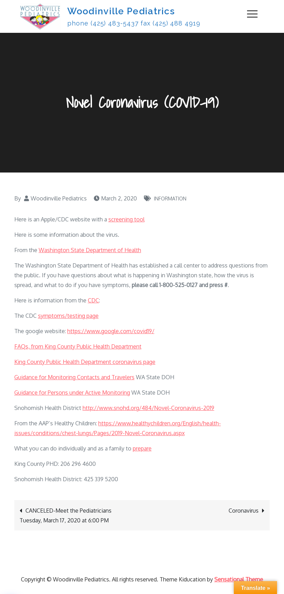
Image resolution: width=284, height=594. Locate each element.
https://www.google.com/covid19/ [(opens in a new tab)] (110, 331)
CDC (93, 300)
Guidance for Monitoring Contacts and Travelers (74, 377)
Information (170, 198)
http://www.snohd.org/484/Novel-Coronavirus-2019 (148, 407)
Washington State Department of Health (90, 250)
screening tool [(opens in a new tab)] (126, 219)
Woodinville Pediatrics (121, 11)
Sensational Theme (238, 579)
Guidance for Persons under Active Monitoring (72, 392)
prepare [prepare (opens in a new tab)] (142, 448)
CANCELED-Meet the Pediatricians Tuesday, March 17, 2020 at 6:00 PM (66, 515)
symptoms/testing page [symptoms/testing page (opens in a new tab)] (68, 315)
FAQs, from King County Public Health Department (77, 346)
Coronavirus (244, 510)
